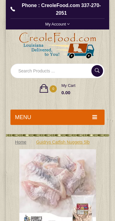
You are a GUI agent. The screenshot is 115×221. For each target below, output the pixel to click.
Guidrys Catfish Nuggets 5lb (63, 142)
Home (20, 142)
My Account (57, 24)
